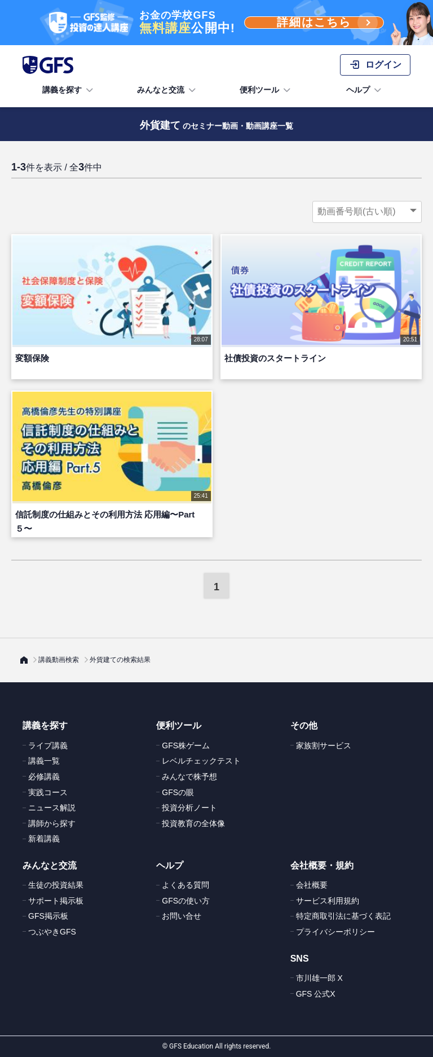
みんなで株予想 (189, 776)
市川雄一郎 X (319, 978)
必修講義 (44, 776)
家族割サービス (323, 745)
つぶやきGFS (52, 931)
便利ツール (266, 90)
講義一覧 (44, 760)
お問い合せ (181, 915)
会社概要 (312, 884)
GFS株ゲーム (186, 745)
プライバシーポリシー (335, 931)
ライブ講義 (48, 745)
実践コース (48, 792)
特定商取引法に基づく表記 (343, 915)
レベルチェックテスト (201, 760)
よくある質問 (185, 884)
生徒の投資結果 (55, 884)
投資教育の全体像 (193, 823)
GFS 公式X (315, 993)
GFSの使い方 (186, 900)
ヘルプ (364, 90)
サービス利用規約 (327, 900)
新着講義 (44, 838)
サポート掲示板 (55, 900)
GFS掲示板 (48, 915)
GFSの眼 (178, 792)
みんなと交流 (167, 90)
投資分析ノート (189, 807)
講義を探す (68, 90)
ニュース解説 (52, 807)
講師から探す (52, 823)
